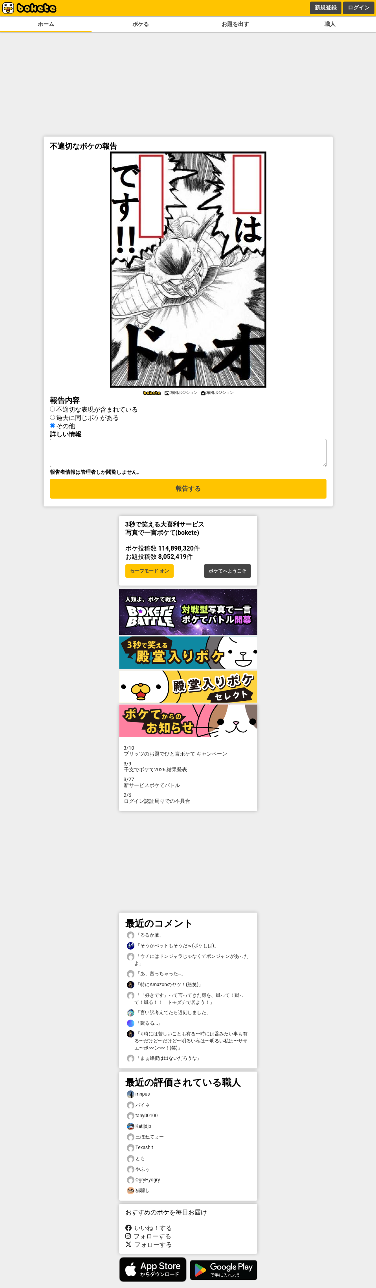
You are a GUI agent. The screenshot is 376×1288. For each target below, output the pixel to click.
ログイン (359, 7)
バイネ (138, 1110)
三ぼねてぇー (145, 1142)
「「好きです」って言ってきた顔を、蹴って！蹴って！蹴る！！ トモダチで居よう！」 (185, 1003)
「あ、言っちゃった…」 (156, 978)
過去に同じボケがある (87, 417)
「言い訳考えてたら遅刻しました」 (169, 1017)
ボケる (140, 24)
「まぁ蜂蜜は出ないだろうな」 (164, 1063)
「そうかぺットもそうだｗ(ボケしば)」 (173, 950)
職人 (330, 24)
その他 (65, 426)
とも (136, 1163)
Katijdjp (139, 1131)
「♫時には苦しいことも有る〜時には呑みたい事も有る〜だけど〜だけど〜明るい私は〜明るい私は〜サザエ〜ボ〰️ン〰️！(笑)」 (187, 1045)
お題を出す (235, 24)
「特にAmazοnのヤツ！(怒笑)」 (165, 989)
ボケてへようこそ (227, 575)
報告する (188, 493)
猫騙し (138, 1195)
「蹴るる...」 (145, 1028)
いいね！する (148, 1232)
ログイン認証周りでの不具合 (188, 803)
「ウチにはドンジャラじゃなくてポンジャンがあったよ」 (188, 964)
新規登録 (326, 7)
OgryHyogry (143, 1184)
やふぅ (138, 1174)
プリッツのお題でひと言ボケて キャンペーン (188, 755)
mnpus (138, 1099)
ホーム (46, 24)
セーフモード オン (149, 575)
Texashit (140, 1152)
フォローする (148, 1241)
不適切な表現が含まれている (97, 409)
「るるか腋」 (145, 940)
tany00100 (142, 1120)
